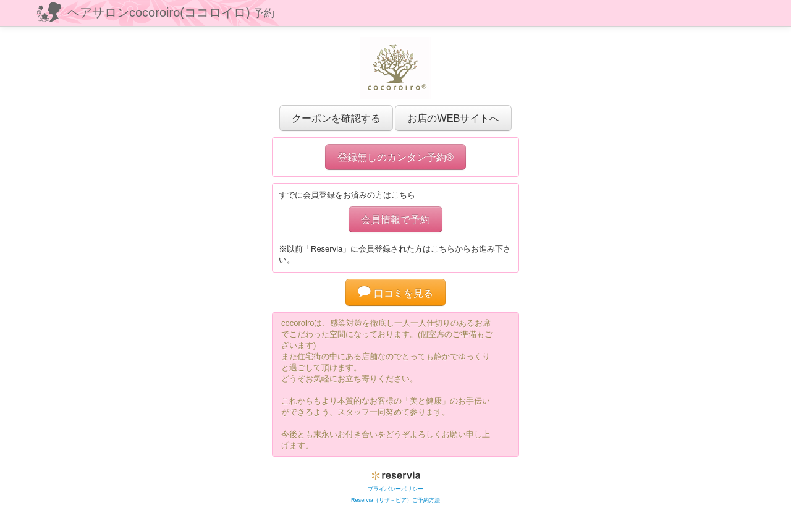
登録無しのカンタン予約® (395, 157)
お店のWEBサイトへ (453, 118)
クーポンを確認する (336, 118)
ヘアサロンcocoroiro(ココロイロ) (170, 12)
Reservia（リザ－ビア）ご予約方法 (395, 500)
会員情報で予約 (395, 219)
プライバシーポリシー (395, 489)
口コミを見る (395, 293)
